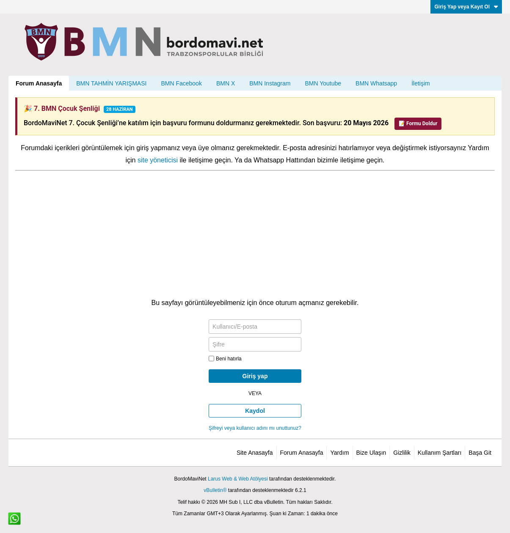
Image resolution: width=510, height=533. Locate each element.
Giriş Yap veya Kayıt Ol (466, 7)
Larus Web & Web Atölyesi (238, 479)
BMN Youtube (323, 83)
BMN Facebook (181, 83)
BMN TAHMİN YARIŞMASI (111, 83)
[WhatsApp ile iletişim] (14, 518)
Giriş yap (255, 376)
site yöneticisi (158, 160)
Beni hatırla (225, 359)
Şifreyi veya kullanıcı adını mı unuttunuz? (255, 428)
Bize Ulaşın (371, 452)
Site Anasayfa (255, 452)
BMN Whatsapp (376, 83)
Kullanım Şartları (439, 452)
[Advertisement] (255, 234)
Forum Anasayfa (39, 83)
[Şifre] (255, 344)
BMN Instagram (269, 83)
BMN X (225, 83)
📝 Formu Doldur (418, 123)
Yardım (339, 452)
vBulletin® (215, 490)
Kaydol (255, 410)
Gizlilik (401, 452)
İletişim (420, 83)
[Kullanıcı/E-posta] (255, 326)
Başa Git (480, 452)
